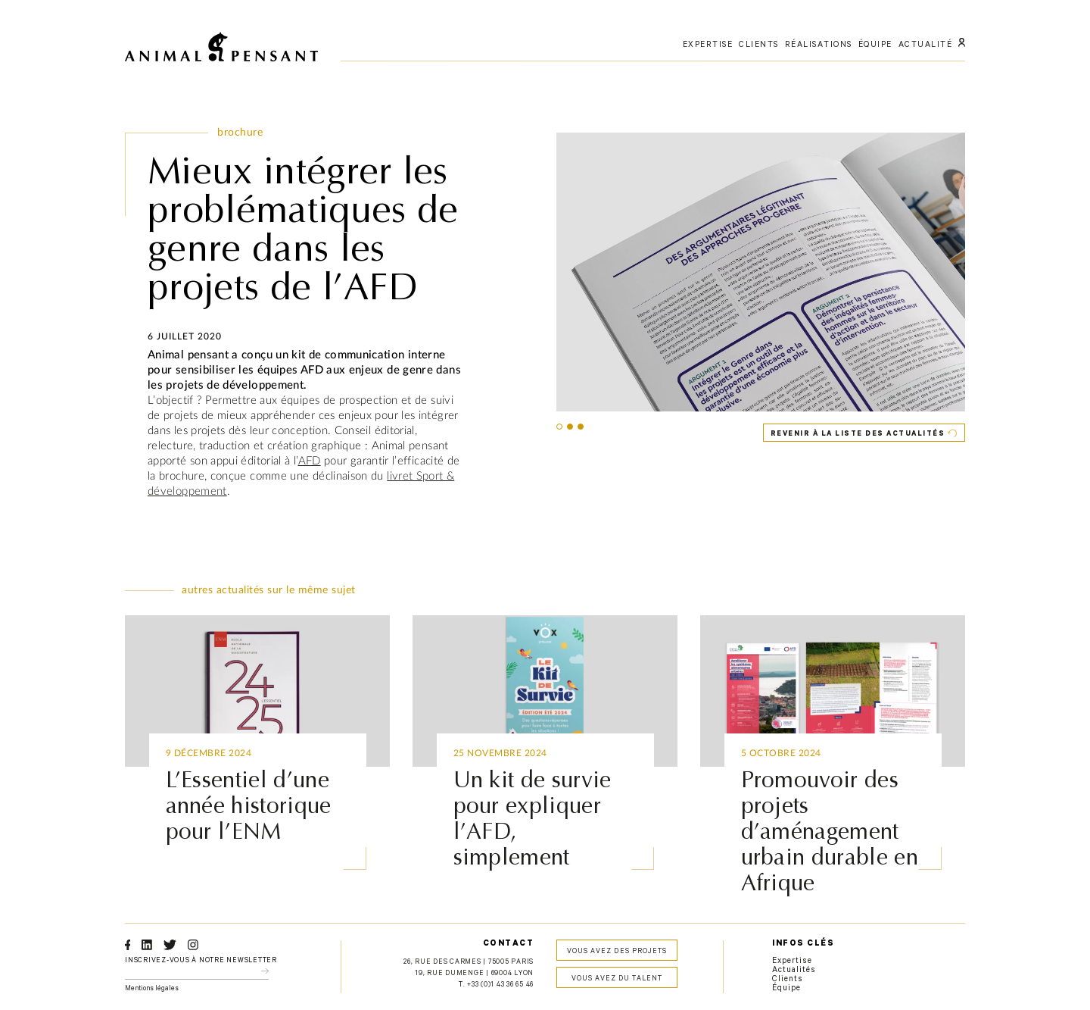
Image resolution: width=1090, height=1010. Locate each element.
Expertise (792, 961)
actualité (925, 45)
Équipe (786, 988)
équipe (875, 45)
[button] (559, 427)
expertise (708, 45)
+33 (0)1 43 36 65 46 (500, 985)
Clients (787, 979)
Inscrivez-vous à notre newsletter (201, 961)
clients (759, 45)
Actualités (794, 970)
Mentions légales (152, 989)
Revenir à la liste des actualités (858, 434)
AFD (309, 461)
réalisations (818, 45)
